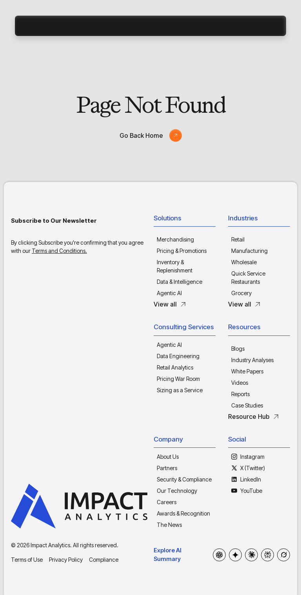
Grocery (241, 293)
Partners (167, 468)
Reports (240, 394)
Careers (166, 502)
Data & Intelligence (179, 281)
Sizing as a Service (180, 390)
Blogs (238, 348)
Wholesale (244, 262)
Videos (239, 382)
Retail (238, 239)
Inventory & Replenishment (174, 266)
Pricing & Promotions (182, 250)
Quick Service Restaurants (248, 277)
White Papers (247, 371)
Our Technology (177, 490)
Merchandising (175, 239)
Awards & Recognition (183, 513)
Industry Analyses (252, 360)
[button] (185, 220)
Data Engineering (178, 356)
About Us (168, 456)
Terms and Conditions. (59, 250)
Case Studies (247, 405)
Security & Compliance (184, 479)
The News (169, 524)
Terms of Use (27, 559)
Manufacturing (249, 250)
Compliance (103, 559)
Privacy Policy (66, 559)
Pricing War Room (178, 378)
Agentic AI (169, 293)
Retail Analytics (175, 367)
